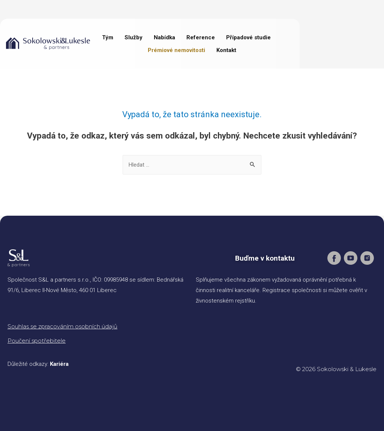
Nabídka (164, 37)
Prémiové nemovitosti (176, 50)
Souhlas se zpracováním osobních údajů (62, 326)
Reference (200, 37)
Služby (133, 37)
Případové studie (248, 37)
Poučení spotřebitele (37, 340)
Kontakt (226, 50)
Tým (107, 37)
